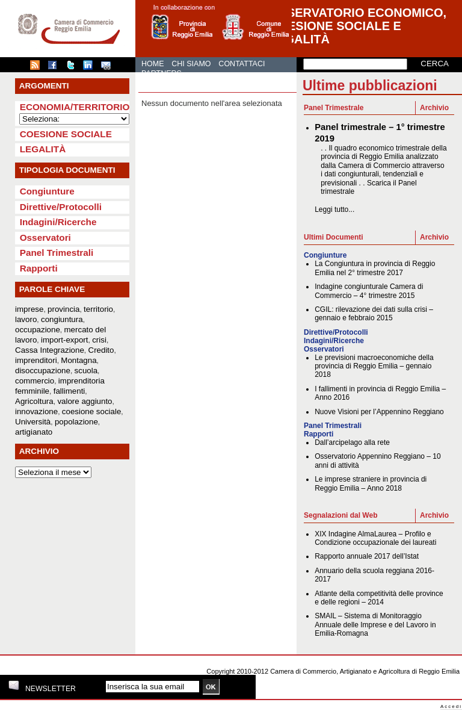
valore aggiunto (84, 401)
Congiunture (47, 191)
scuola (86, 370)
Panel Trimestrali (57, 252)
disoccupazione (42, 370)
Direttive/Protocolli (61, 207)
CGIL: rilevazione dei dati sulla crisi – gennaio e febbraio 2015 (374, 313)
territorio (98, 309)
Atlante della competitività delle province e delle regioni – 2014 (379, 597)
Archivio (434, 108)
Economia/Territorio (75, 107)
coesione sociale (92, 411)
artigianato (33, 431)
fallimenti (69, 391)
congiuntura (62, 319)
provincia (63, 309)
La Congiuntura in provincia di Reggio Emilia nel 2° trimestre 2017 (375, 267)
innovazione (36, 411)
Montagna (78, 360)
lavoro (26, 319)
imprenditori (36, 360)
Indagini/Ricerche (58, 222)
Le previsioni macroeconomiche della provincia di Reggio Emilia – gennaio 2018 (374, 366)
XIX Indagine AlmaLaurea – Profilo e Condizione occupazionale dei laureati (375, 538)
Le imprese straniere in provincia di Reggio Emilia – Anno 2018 (371, 483)
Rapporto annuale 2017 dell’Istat (367, 556)
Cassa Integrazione (49, 350)
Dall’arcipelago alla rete (352, 442)
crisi (99, 339)
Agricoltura (34, 401)
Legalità (43, 149)
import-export (64, 339)
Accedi (451, 706)
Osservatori (45, 237)
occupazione (37, 329)
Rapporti (39, 268)
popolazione (76, 421)
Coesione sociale (66, 134)
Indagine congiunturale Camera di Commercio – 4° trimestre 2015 (369, 290)
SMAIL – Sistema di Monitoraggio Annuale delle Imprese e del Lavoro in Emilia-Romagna (375, 625)
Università (33, 421)
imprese (29, 309)
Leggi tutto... (334, 209)
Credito (101, 350)
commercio (34, 380)
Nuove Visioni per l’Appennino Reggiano (379, 412)
